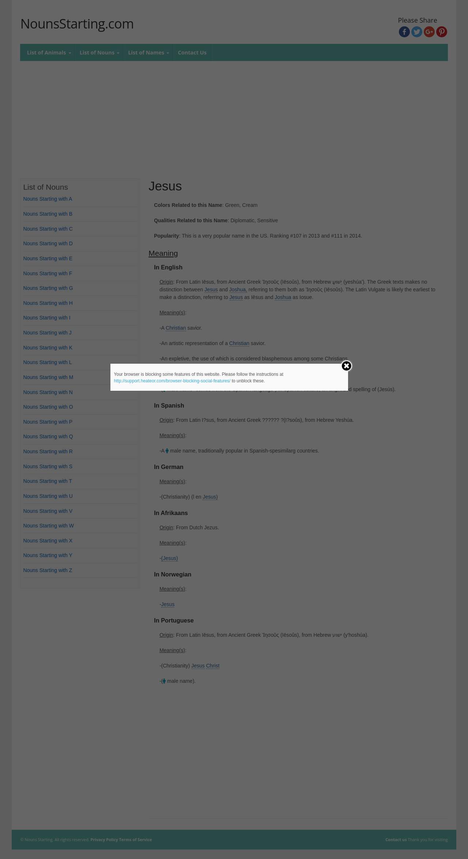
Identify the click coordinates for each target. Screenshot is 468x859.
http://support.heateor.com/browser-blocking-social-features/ (172, 380)
